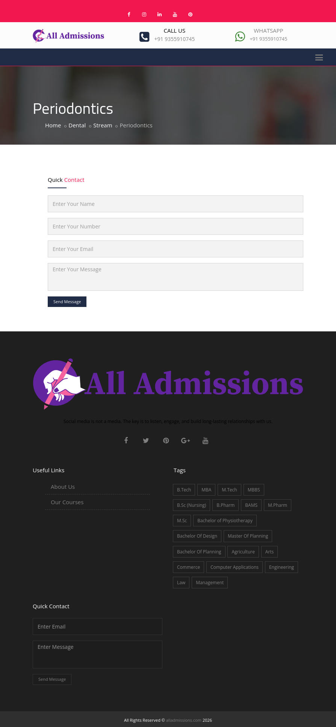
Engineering (281, 567)
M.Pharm (277, 505)
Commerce (188, 567)
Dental (77, 125)
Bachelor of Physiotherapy (225, 520)
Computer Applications (234, 567)
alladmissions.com (183, 720)
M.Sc (182, 520)
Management (210, 582)
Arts (269, 552)
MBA (206, 490)
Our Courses (67, 502)
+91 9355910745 (174, 38)
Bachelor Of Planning (199, 552)
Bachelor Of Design (197, 536)
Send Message (67, 301)
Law (181, 582)
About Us (63, 486)
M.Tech (229, 490)
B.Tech (184, 490)
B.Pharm (225, 505)
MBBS (254, 490)
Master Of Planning (248, 536)
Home (53, 125)
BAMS (251, 505)
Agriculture (243, 552)
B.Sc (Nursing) (191, 505)
